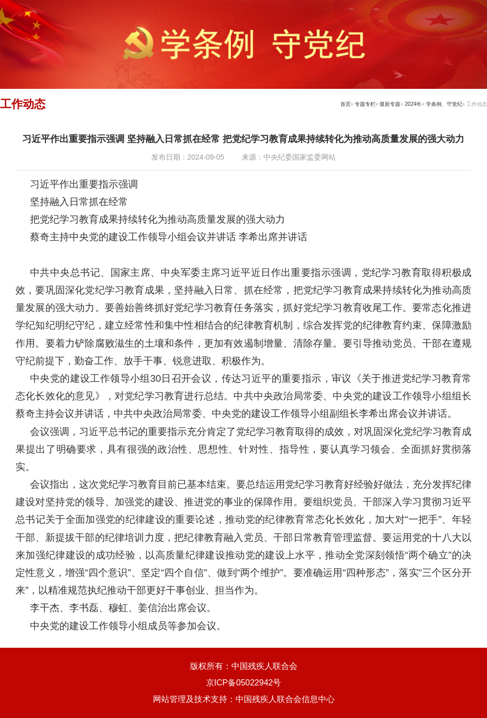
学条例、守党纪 (444, 104)
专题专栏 (365, 104)
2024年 (413, 104)
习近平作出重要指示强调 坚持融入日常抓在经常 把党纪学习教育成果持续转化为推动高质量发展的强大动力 (243, 139)
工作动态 (22, 104)
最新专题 (390, 104)
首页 (345, 104)
